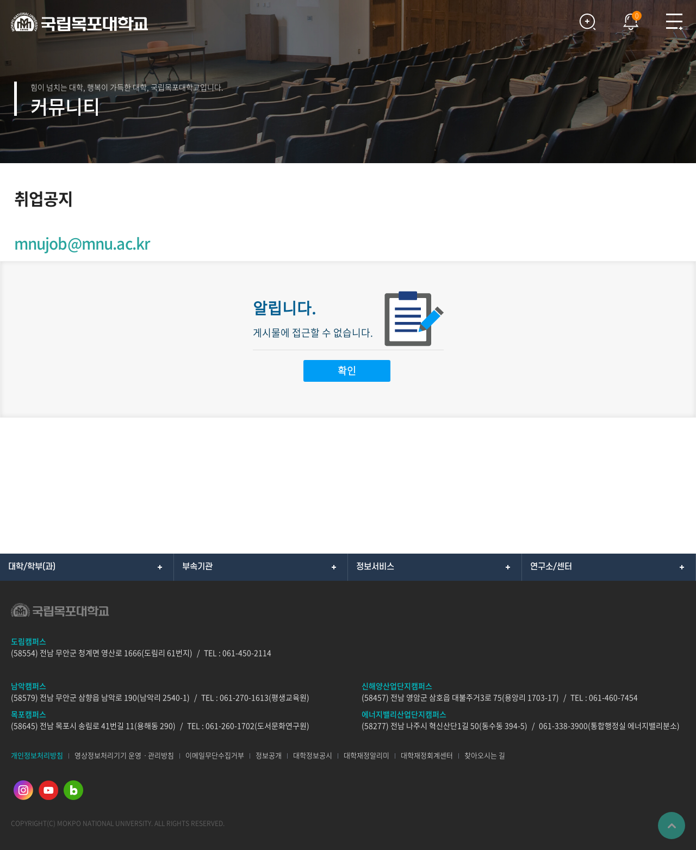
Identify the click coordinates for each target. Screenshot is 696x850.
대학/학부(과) (31, 567)
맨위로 (671, 825)
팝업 (625, 19)
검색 (587, 22)
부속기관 (197, 567)
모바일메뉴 (674, 22)
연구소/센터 (551, 567)
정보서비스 (375, 567)
